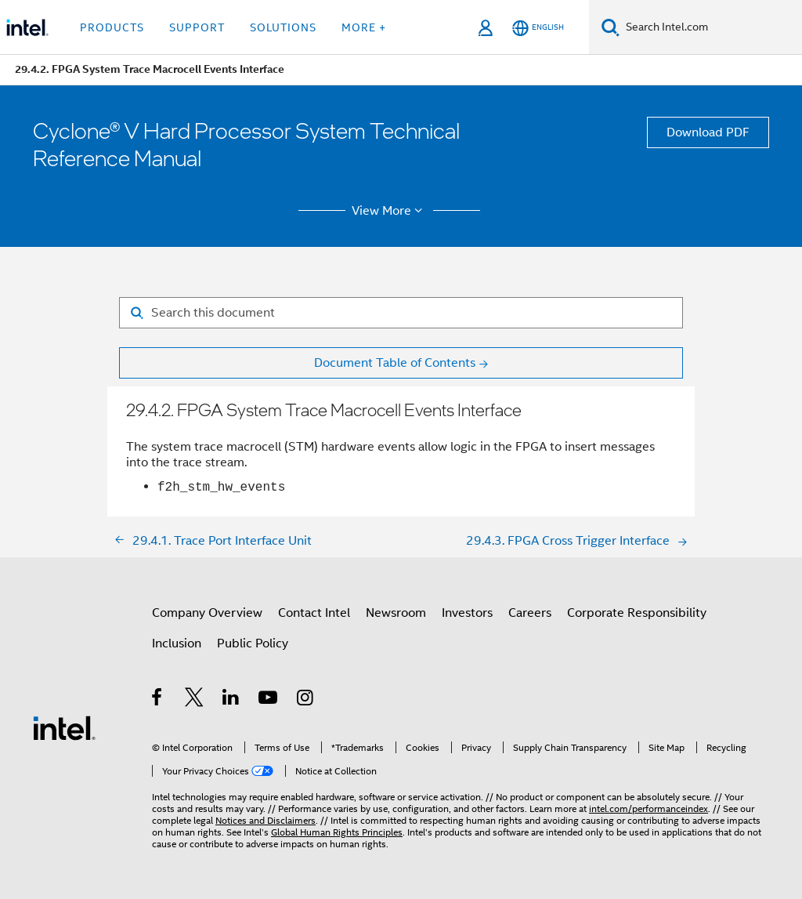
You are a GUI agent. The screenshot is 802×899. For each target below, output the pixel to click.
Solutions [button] (283, 27)
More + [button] (363, 27)
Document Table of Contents (394, 363)
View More (390, 211)
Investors (467, 613)
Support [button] (197, 27)
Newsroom (396, 613)
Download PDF (708, 132)
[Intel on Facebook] (158, 700)
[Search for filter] (401, 312)
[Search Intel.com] (711, 27)
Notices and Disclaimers (265, 820)
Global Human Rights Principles (337, 832)
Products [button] (112, 27)
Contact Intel (314, 613)
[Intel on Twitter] (194, 700)
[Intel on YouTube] (269, 700)
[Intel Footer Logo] (64, 727)
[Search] (611, 27)
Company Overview (207, 613)
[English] (538, 28)
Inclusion (176, 643)
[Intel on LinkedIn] (231, 700)
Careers (529, 613)
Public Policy (252, 643)
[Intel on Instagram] (306, 700)
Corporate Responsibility (636, 613)
